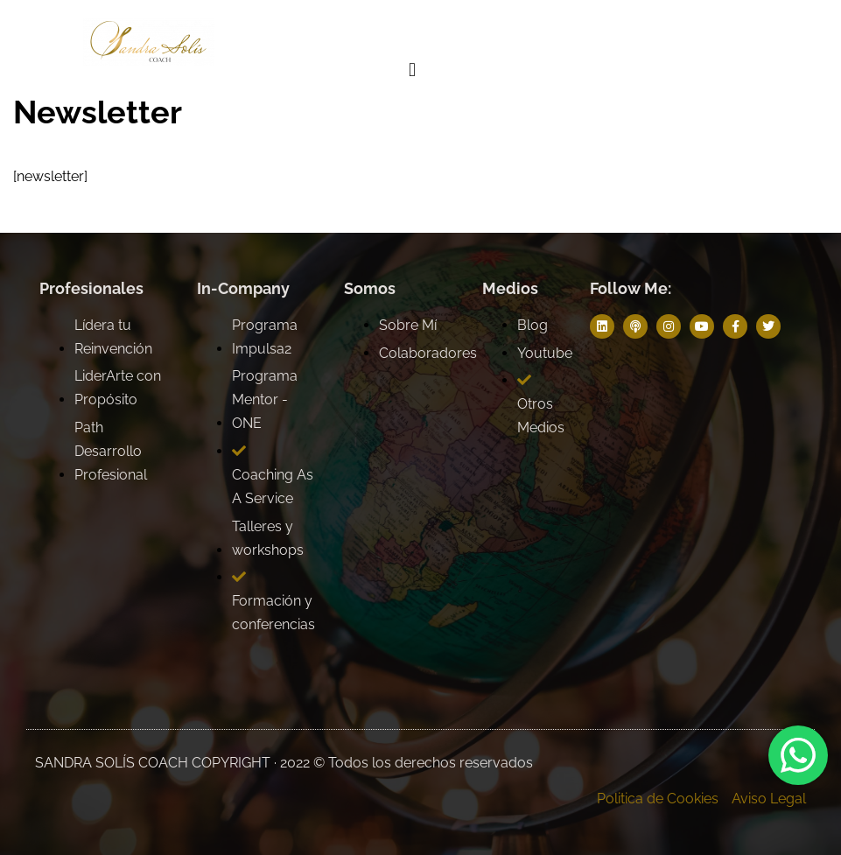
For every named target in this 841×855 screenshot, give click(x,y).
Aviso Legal (769, 798)
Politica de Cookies (657, 798)
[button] (411, 70)
